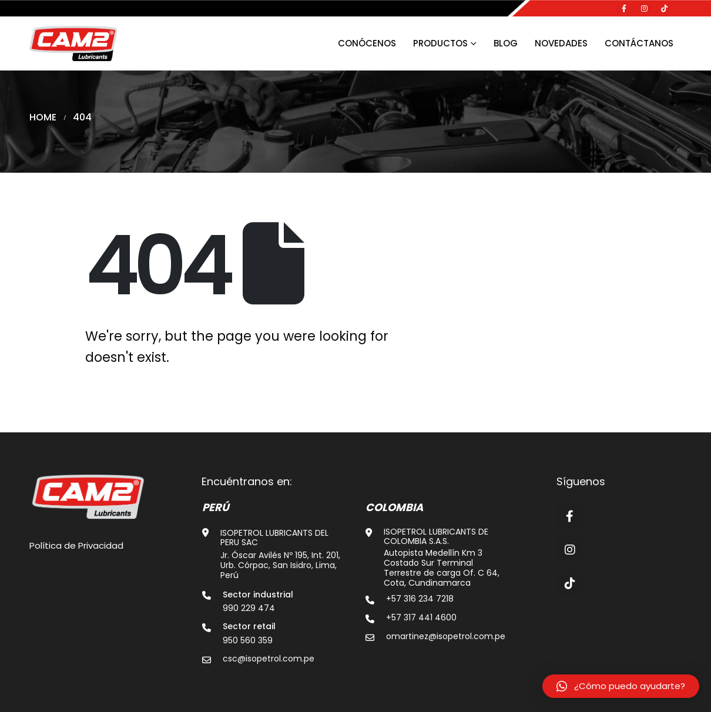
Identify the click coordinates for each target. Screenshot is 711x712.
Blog (506, 43)
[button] (620, 686)
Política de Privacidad (76, 545)
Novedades (561, 43)
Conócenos (367, 43)
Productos (440, 43)
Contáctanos (639, 43)
